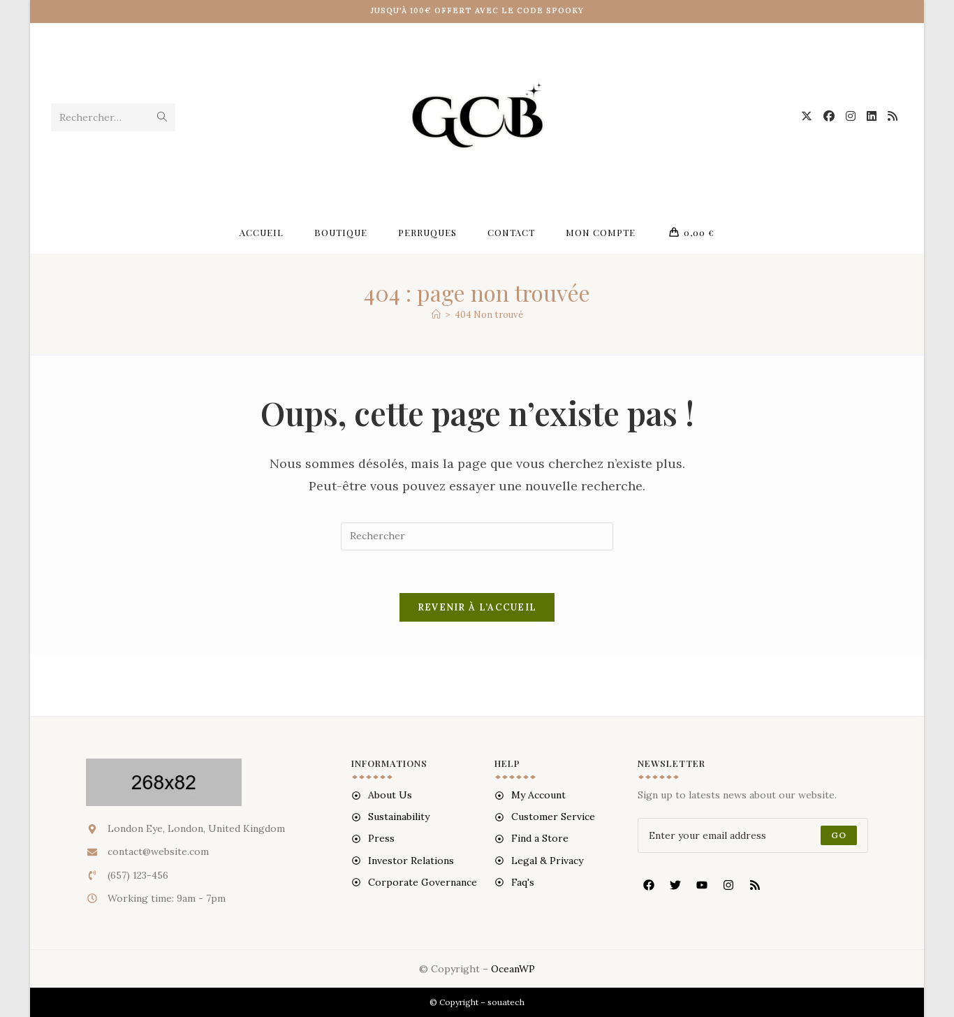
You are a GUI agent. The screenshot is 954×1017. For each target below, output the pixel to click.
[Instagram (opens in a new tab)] (850, 116)
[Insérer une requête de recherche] (477, 536)
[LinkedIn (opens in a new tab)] (871, 116)
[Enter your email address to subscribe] (753, 835)
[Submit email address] (839, 835)
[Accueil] (436, 315)
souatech (505, 1002)
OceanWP (513, 969)
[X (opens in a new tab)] (806, 116)
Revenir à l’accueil (477, 607)
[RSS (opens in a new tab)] (892, 116)
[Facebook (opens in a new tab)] (829, 116)
